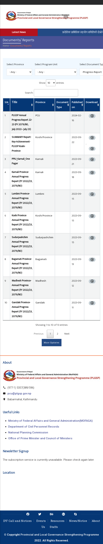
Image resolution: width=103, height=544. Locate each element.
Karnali (39, 159)
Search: (51, 93)
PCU (37, 115)
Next (67, 333)
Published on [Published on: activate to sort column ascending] (77, 104)
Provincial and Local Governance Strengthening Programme (59, 534)
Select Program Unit (46, 64)
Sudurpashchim (44, 237)
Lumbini (39, 194)
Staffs (54, 527)
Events (41, 521)
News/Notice (78, 521)
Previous (39, 333)
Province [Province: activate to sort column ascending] (40, 102)
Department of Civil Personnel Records (33, 426)
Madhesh (40, 281)
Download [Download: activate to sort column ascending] (92, 102)
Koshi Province (43, 137)
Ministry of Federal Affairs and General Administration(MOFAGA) (50, 420)
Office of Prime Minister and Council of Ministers (40, 438)
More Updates (51, 342)
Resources (57, 521)
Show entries (51, 82)
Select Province (15, 64)
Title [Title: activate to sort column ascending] (14, 102)
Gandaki (40, 302)
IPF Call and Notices (17, 521)
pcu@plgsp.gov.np (19, 393)
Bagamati (41, 259)
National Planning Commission (28, 432)
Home (6, 46)
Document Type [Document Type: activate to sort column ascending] (62, 104)
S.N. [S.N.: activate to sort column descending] (6, 102)
